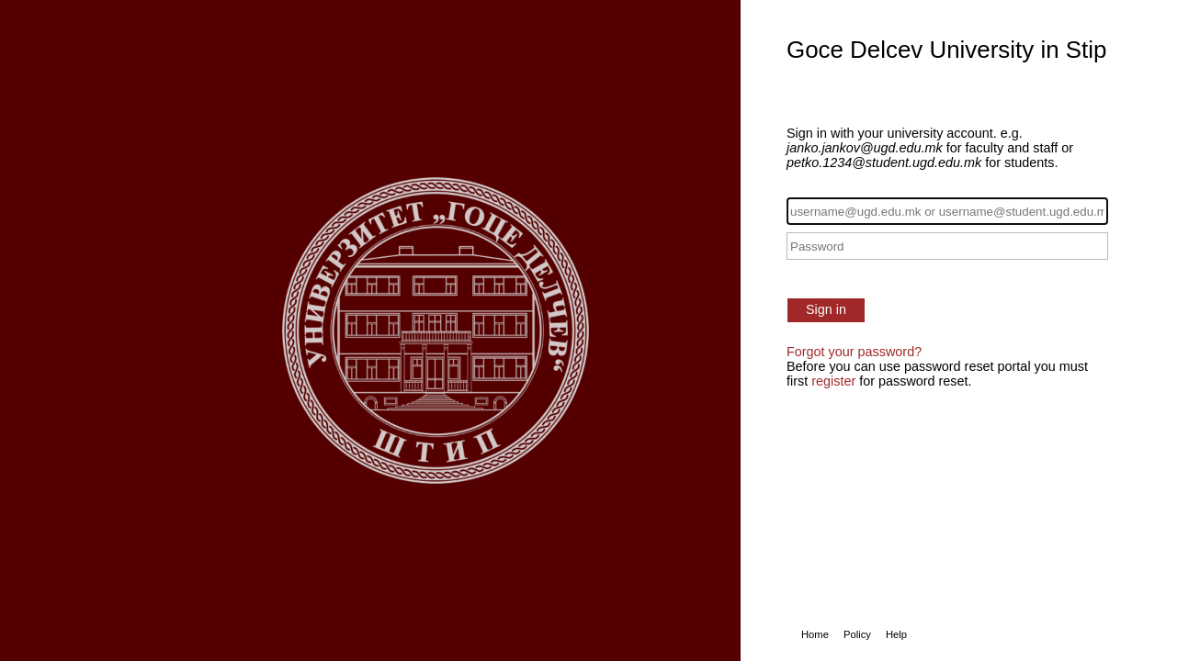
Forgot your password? (854, 351)
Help (896, 634)
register (833, 381)
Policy (857, 634)
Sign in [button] (826, 309)
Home (815, 634)
